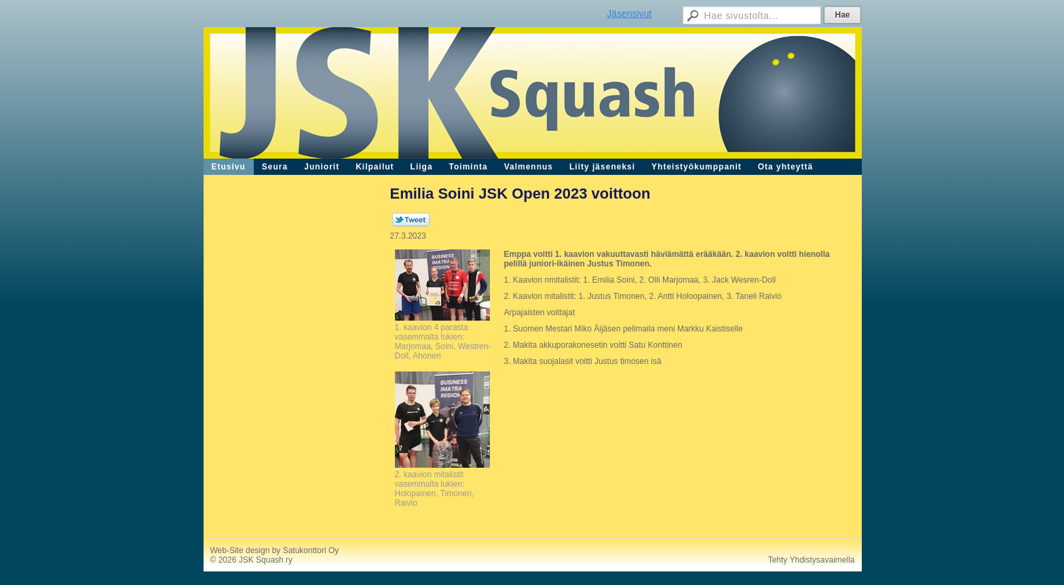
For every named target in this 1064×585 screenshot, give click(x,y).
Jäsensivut (629, 13)
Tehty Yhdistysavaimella (811, 560)
